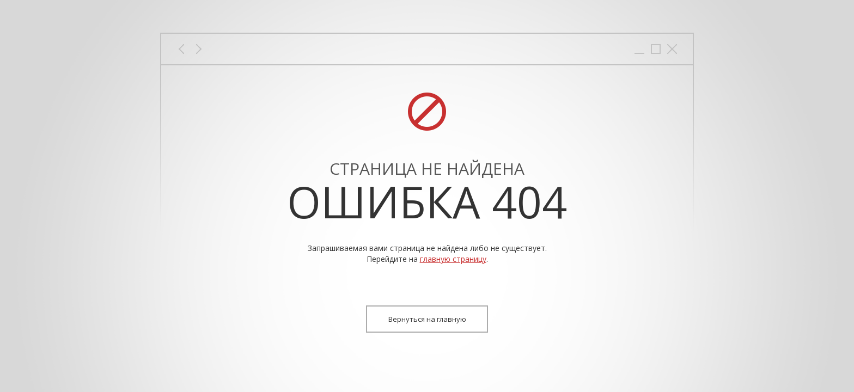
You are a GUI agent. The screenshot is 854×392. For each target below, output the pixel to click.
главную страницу (453, 259)
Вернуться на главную (427, 319)
